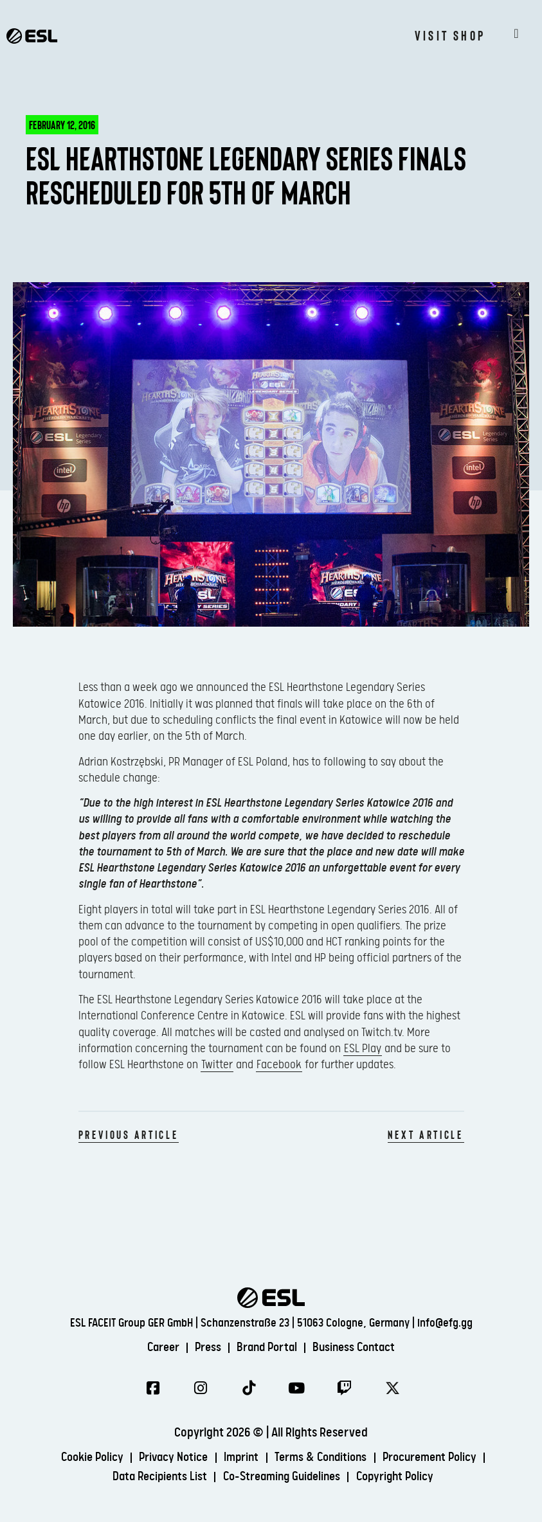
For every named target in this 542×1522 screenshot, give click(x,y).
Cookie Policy (82, 1458)
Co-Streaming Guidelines (282, 1478)
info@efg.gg (445, 1322)
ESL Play (362, 1048)
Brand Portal (267, 1346)
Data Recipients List (153, 1478)
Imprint (239, 1458)
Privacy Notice (168, 1458)
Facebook (279, 1064)
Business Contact (359, 1346)
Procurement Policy (438, 1458)
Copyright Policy (402, 1478)
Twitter (217, 1064)
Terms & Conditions (323, 1458)
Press (205, 1346)
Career (157, 1346)
